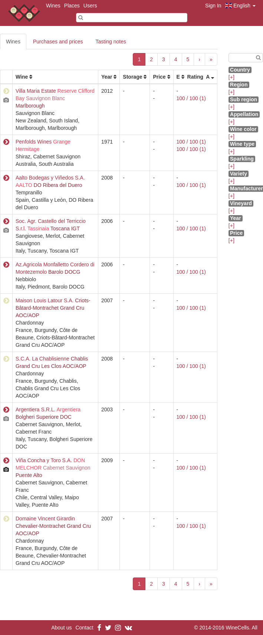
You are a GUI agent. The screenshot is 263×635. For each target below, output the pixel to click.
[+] (231, 77)
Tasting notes (111, 42)
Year (106, 77)
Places (72, 6)
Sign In (213, 6)
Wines (53, 6)
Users (90, 6)
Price (159, 77)
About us (61, 628)
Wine (22, 77)
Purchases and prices (58, 42)
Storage (132, 77)
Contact (84, 628)
